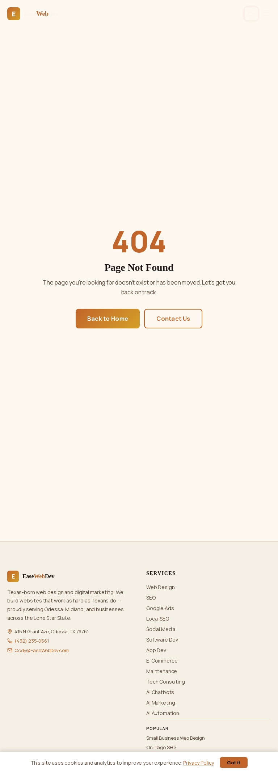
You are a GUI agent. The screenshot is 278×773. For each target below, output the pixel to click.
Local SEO (157, 618)
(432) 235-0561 (31, 641)
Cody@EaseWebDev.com (41, 650)
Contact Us (173, 319)
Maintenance (161, 671)
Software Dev (162, 639)
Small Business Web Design (175, 738)
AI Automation (162, 713)
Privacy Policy (198, 762)
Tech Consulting (165, 681)
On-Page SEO (161, 747)
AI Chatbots (160, 692)
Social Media (161, 629)
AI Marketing (160, 702)
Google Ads (160, 608)
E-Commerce (161, 660)
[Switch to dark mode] (251, 14)
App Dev (156, 650)
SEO (151, 597)
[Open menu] (266, 13)
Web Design (160, 587)
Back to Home (108, 319)
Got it (233, 762)
